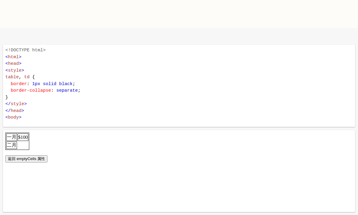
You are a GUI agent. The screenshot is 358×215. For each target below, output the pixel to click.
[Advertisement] (249, 13)
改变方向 (29, 36)
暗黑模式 (48, 36)
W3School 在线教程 (9, 36)
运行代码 (80, 36)
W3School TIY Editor (53, 14)
